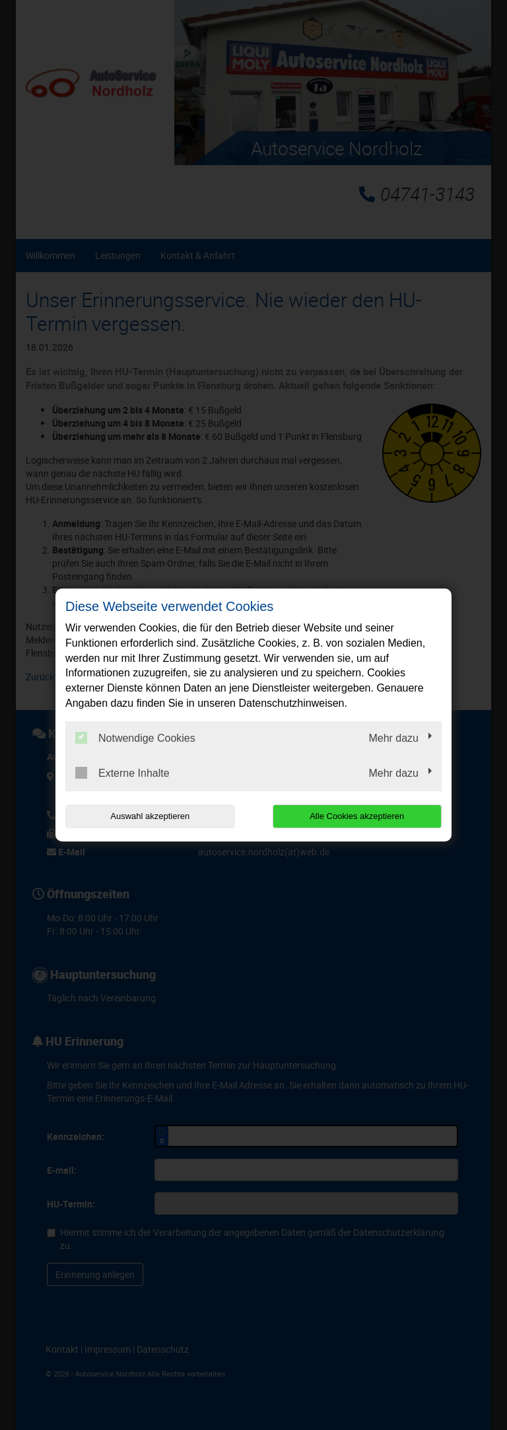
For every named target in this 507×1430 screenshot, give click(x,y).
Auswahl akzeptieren (149, 816)
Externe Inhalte (122, 773)
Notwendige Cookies (135, 738)
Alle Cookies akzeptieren (357, 816)
